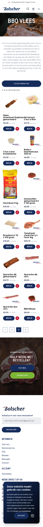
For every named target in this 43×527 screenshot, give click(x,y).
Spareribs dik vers (30, 275)
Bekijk (8, 129)
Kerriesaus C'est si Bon (30, 118)
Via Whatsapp (22, 375)
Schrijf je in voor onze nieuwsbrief (17, 415)
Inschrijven (11, 430)
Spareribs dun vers (10, 308)
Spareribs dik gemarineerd (10, 275)
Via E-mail (22, 368)
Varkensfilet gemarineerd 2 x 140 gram (31, 201)
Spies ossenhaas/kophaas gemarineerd (13, 117)
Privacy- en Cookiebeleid (22, 511)
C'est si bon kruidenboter (10, 153)
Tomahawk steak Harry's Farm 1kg (31, 235)
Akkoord (21, 516)
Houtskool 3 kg (10, 203)
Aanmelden (7, 474)
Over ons (5, 444)
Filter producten (21, 84)
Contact (5, 463)
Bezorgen (6, 459)
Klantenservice (8, 448)
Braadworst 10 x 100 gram (10, 236)
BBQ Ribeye (29, 309)
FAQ (3, 452)
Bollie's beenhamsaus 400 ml (31, 152)
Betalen (5, 455)
